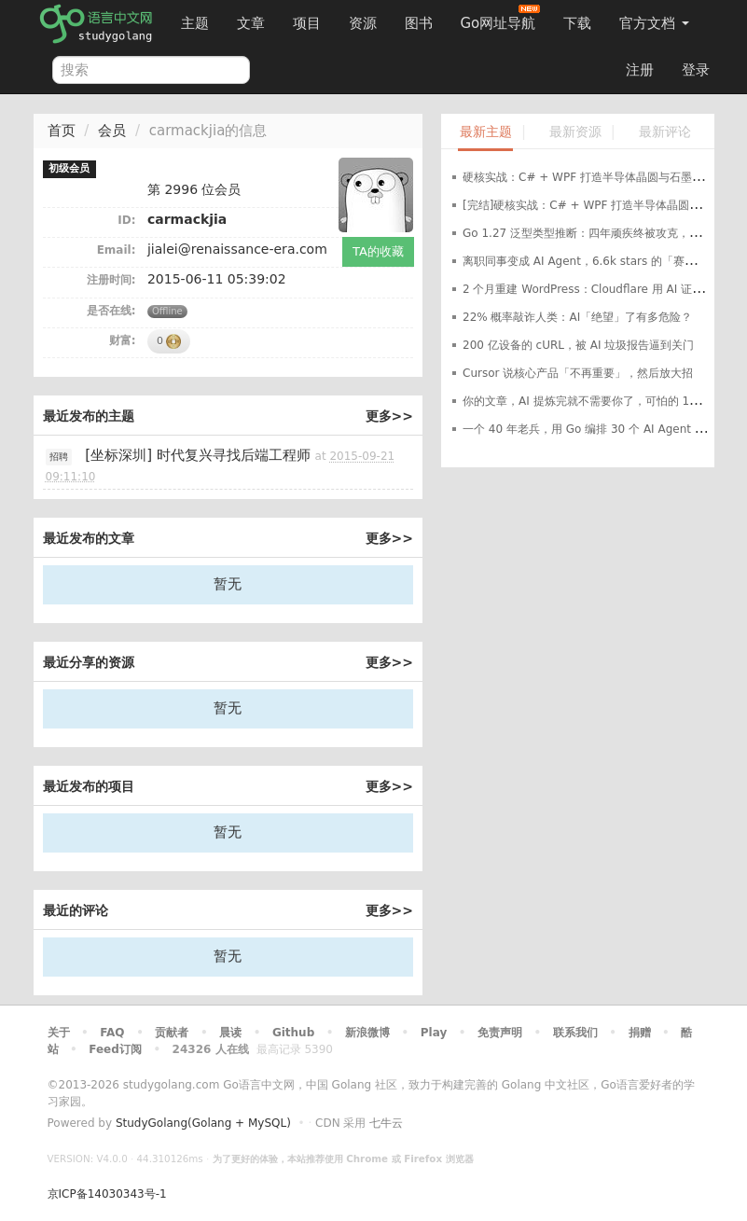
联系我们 (575, 1032)
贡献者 (171, 1032)
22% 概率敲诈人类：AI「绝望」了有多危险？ (577, 317)
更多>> (389, 416)
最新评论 (665, 132)
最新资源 (575, 132)
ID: (126, 220)
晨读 (230, 1032)
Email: (116, 250)
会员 (112, 130)
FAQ (112, 1032)
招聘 (58, 456)
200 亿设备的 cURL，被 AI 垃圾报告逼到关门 (578, 345)
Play (434, 1032)
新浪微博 (367, 1032)
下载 (577, 23)
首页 (62, 130)
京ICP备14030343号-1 (107, 1193)
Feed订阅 (115, 1049)
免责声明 (499, 1032)
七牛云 (386, 1123)
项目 (307, 23)
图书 (419, 23)
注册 (640, 70)
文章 (251, 23)
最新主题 (486, 132)
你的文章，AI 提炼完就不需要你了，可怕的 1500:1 (592, 401)
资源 (363, 23)
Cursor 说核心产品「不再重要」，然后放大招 (578, 373)
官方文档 (654, 23)
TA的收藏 (378, 251)
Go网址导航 (501, 18)
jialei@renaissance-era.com (237, 249)
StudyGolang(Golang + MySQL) (203, 1123)
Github (293, 1032)
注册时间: (111, 279)
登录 (696, 70)
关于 (59, 1032)
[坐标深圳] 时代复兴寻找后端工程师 (197, 455)
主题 (195, 23)
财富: (122, 340)
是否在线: (111, 310)
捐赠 (640, 1032)
